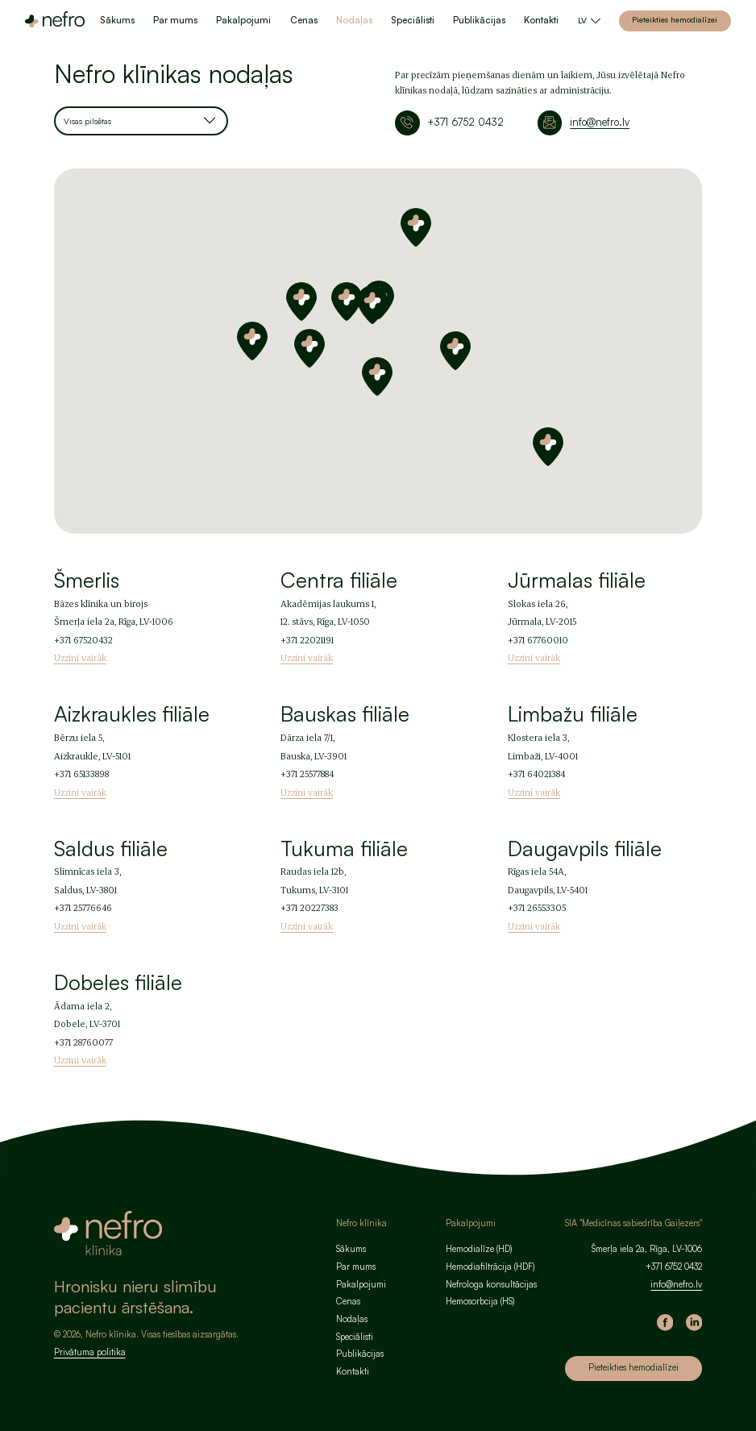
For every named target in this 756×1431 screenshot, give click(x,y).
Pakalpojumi (243, 20)
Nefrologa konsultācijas (491, 1284)
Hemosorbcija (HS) (480, 1301)
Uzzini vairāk (80, 657)
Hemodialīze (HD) (479, 1248)
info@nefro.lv (599, 121)
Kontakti (541, 20)
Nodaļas (354, 20)
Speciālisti (412, 20)
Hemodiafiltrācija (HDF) (490, 1266)
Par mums (175, 20)
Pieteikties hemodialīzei (674, 19)
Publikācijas (479, 20)
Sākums (117, 20)
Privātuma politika (90, 1352)
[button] (372, 304)
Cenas (304, 20)
